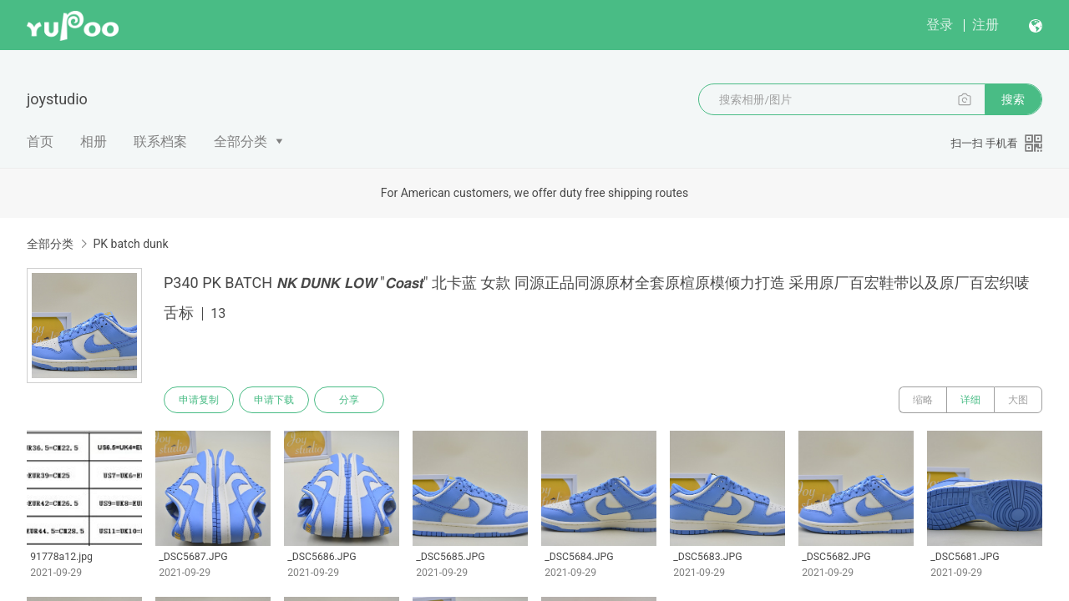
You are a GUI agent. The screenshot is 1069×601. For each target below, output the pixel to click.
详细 (970, 400)
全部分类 (240, 141)
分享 (349, 400)
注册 (985, 25)
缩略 (923, 400)
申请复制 (199, 400)
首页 (40, 141)
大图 (1018, 400)
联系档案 (160, 141)
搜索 (1013, 99)
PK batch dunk (130, 243)
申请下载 (274, 400)
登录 (939, 25)
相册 (93, 141)
